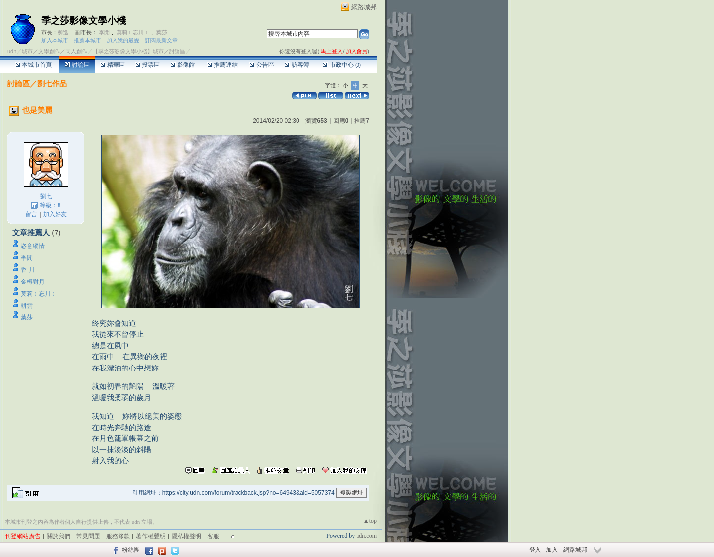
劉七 (46, 196)
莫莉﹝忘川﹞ (133, 32)
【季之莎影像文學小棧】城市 (128, 51)
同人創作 (76, 51)
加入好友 (55, 214)
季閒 (104, 32)
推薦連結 (222, 65)
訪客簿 (297, 65)
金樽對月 (36, 281)
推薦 (361, 120)
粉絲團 (131, 549)
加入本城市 (54, 40)
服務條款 (118, 536)
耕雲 (27, 305)
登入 (535, 549)
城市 (27, 51)
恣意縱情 (33, 246)
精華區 (112, 65)
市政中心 (342, 65)
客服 (213, 536)
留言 (31, 214)
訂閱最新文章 (161, 40)
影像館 (183, 65)
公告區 (261, 65)
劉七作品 (52, 83)
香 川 (27, 269)
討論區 (77, 65)
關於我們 (58, 536)
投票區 (147, 65)
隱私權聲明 (186, 536)
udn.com (366, 535)
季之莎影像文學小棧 (83, 20)
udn (11, 51)
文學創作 (49, 51)
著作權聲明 (151, 536)
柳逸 (63, 32)
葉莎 (161, 32)
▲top (370, 520)
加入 (552, 549)
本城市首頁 (33, 65)
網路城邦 (364, 7)
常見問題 (88, 536)
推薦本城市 (87, 40)
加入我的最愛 (123, 40)
